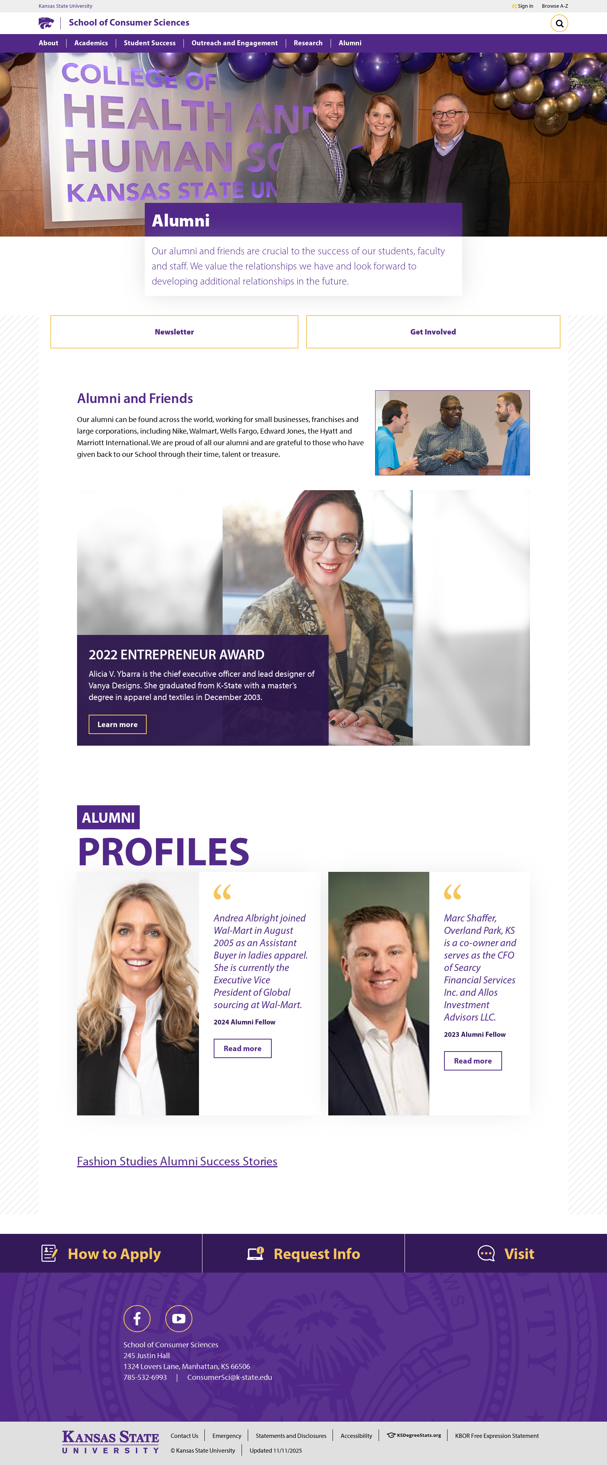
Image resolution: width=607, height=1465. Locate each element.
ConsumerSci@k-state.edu (229, 1377)
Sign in (525, 6)
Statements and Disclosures (291, 1435)
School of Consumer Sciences (129, 22)
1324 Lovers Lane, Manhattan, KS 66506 (186, 1366)
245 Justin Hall (146, 1355)
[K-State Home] (46, 23)
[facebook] (137, 1318)
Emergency (227, 1435)
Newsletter (174, 331)
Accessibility (356, 1435)
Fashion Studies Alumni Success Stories (177, 1161)
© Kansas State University (203, 1450)
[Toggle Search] (559, 23)
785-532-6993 (145, 1377)
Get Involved (433, 331)
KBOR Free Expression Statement (497, 1435)
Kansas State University (66, 6)
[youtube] (178, 1318)
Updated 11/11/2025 (276, 1450)
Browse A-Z (555, 6)
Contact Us (184, 1435)
